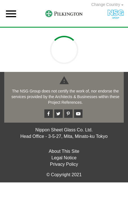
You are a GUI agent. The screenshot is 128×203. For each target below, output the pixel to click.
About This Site (64, 151)
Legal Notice (64, 157)
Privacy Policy (64, 164)
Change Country (107, 4)
